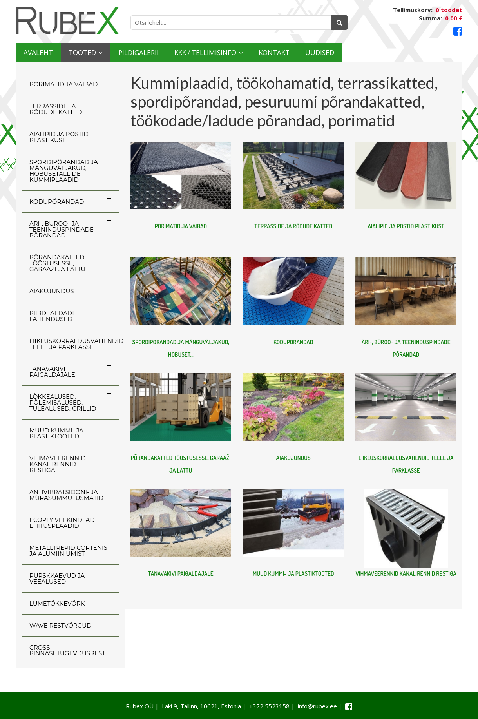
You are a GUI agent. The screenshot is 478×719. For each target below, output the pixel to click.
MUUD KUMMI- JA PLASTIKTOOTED (56, 433)
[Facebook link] (457, 31)
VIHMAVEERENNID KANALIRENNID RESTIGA (57, 464)
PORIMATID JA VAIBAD (63, 84)
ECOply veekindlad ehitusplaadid (62, 522)
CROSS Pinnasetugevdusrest (67, 650)
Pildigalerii (184, 52)
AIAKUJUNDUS (51, 291)
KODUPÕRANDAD (56, 201)
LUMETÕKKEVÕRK (57, 603)
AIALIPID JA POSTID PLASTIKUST (59, 137)
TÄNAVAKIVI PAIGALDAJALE (52, 371)
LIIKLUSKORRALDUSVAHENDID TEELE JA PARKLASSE (74, 343)
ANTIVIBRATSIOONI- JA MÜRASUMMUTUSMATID (66, 495)
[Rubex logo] (67, 20)
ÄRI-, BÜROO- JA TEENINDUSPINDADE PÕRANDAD (61, 229)
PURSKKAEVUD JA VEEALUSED (57, 578)
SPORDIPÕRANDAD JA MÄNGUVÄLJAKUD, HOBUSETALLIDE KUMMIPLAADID (63, 170)
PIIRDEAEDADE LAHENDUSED (52, 316)
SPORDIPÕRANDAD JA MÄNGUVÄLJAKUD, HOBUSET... (180, 348)
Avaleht (46, 52)
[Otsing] (339, 22)
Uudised (431, 52)
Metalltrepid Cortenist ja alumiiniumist (69, 550)
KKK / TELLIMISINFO (276, 52)
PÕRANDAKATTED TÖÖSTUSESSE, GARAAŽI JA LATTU (57, 263)
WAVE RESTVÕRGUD (60, 625)
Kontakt (369, 52)
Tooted (108, 52)
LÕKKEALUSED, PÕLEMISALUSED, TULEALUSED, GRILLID (62, 402)
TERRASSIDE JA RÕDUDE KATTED (55, 109)
